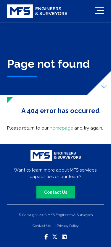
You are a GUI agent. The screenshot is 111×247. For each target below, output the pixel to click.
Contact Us (55, 192)
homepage (61, 128)
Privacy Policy (67, 226)
